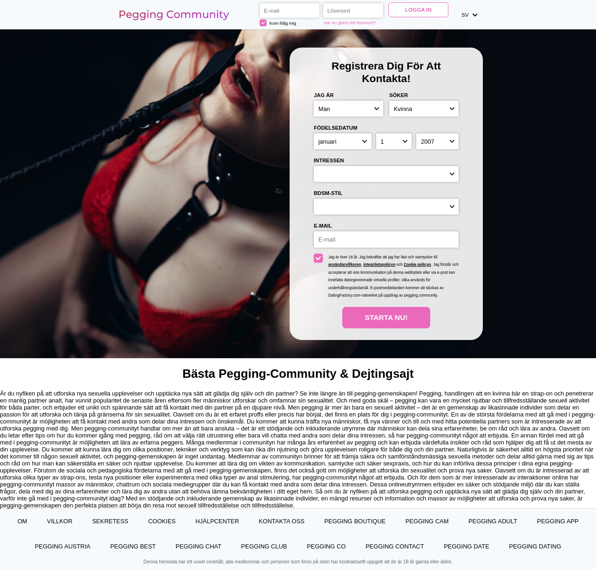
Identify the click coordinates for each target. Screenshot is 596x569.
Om (22, 521)
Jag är (324, 95)
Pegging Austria (62, 546)
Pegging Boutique (355, 521)
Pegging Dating (535, 546)
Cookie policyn (417, 265)
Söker (398, 95)
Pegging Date (466, 546)
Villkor (60, 521)
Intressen (329, 160)
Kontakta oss (282, 521)
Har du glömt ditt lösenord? (350, 23)
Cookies (162, 521)
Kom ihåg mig (278, 23)
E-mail (323, 226)
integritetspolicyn (379, 265)
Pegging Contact (395, 546)
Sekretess (110, 521)
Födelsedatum (336, 128)
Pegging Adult (492, 521)
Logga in (418, 10)
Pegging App (557, 521)
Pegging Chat (198, 546)
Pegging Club (264, 546)
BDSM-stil (328, 193)
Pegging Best (133, 546)
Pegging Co (326, 546)
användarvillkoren (344, 265)
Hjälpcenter (217, 521)
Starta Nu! (386, 317)
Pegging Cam (427, 521)
